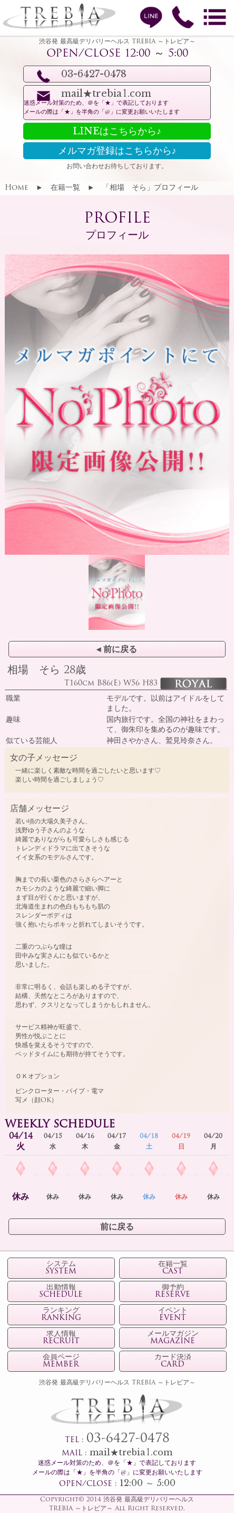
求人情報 (61, 1338)
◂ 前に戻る (116, 650)
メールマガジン (173, 1338)
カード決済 (172, 1361)
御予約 (172, 1291)
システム (60, 1268)
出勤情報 (61, 1291)
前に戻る (117, 1227)
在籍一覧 (65, 188)
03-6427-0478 (128, 1439)
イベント (173, 1314)
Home (16, 188)
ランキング (61, 1314)
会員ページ (61, 1361)
